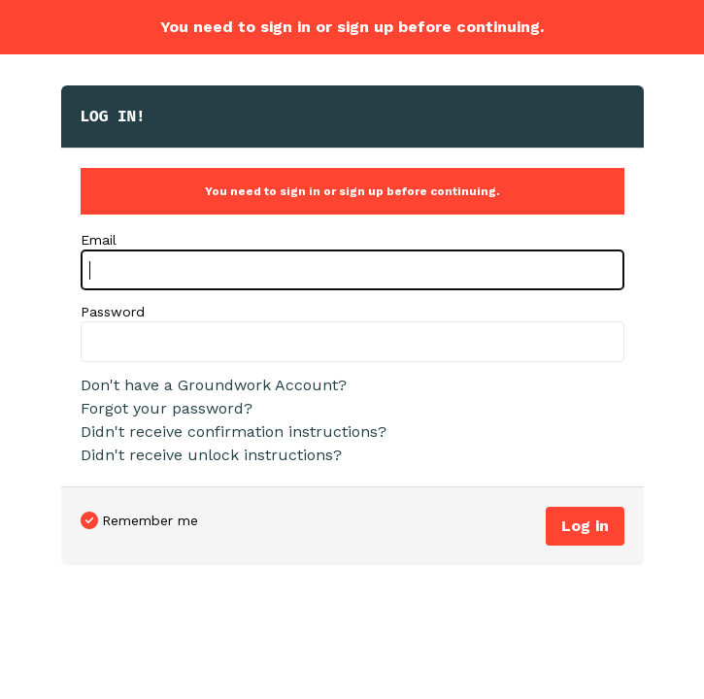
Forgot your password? (166, 408)
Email (99, 240)
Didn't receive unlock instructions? (211, 455)
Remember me (150, 520)
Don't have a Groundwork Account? (214, 385)
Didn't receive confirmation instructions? (233, 431)
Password (113, 311)
